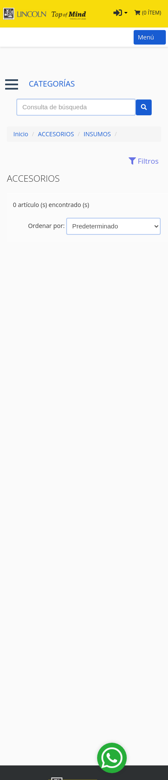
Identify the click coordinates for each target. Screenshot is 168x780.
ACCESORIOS (56, 134)
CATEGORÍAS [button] (40, 84)
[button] (120, 14)
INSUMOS (97, 134)
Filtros (141, 161)
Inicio (20, 134)
